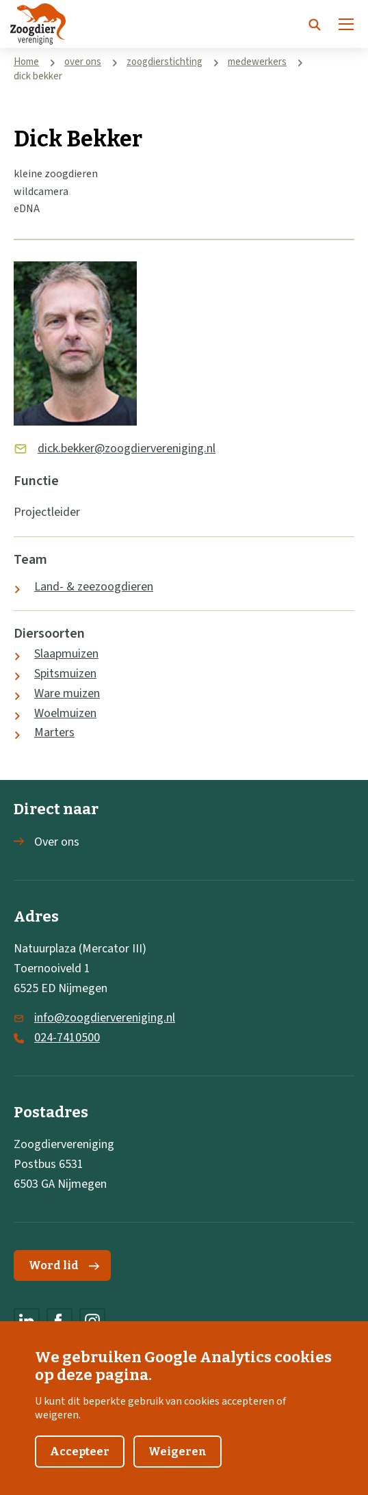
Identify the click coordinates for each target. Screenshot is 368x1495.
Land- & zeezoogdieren (93, 586)
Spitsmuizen (65, 673)
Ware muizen (67, 693)
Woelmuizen (65, 713)
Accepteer (79, 1459)
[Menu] (346, 24)
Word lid (64, 1265)
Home (26, 62)
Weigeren (177, 1459)
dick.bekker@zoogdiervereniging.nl (126, 448)
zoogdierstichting (164, 62)
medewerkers (257, 62)
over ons (82, 62)
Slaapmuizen (66, 653)
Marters (54, 732)
